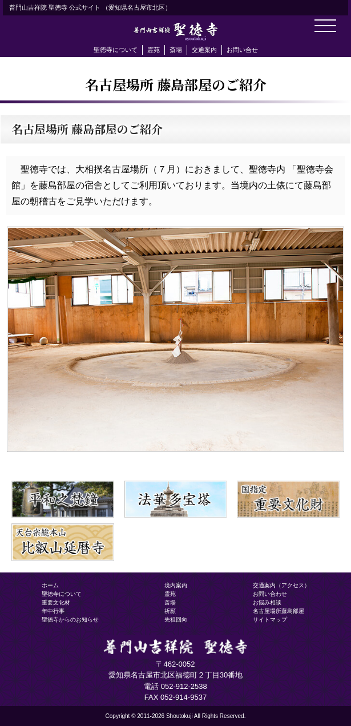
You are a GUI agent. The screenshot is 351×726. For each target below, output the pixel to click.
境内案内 (175, 585)
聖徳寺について (116, 49)
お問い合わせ (270, 594)
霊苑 (153, 49)
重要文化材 (56, 602)
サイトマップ (270, 619)
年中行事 (53, 611)
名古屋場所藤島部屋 (278, 611)
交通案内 (204, 49)
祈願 (170, 611)
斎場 (176, 49)
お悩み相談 (267, 602)
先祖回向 (175, 619)
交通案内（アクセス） (281, 585)
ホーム (50, 585)
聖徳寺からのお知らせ (70, 619)
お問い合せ (242, 49)
